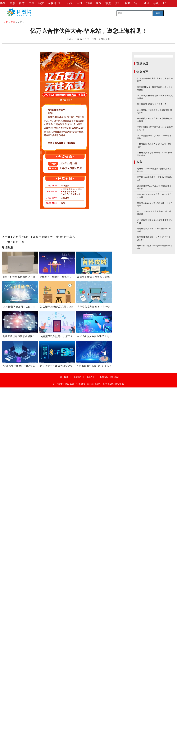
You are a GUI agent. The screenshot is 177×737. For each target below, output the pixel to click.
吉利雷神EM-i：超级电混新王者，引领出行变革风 (44, 236)
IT (59, 3)
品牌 (70, 3)
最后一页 (18, 242)
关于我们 (64, 377)
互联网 (52, 3)
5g (135, 3)
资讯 (118, 3)
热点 (12, 3)
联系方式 (77, 377)
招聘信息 (104, 377)
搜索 (158, 13)
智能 (127, 3)
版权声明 (91, 377)
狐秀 (22, 3)
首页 (5, 22)
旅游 (89, 3)
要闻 (3, 3)
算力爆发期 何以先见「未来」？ (152, 104)
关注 (31, 3)
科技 (41, 3)
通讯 (146, 3)
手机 (79, 3)
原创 (98, 3)
